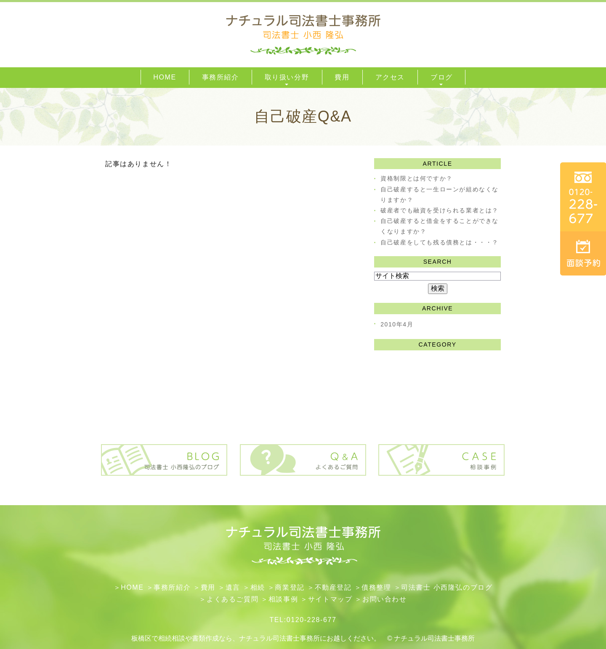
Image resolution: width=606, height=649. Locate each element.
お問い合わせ (384, 599)
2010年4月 (396, 324)
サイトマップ (330, 599)
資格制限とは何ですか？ (416, 178)
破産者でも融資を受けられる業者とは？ (439, 210)
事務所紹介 (172, 587)
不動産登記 (333, 587)
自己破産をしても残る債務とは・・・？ (439, 242)
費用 (208, 587)
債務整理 (376, 587)
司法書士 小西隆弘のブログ (446, 587)
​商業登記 (289, 587)
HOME (132, 587)
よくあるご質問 (232, 599)
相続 (257, 587)
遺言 (233, 587)
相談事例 (283, 599)
